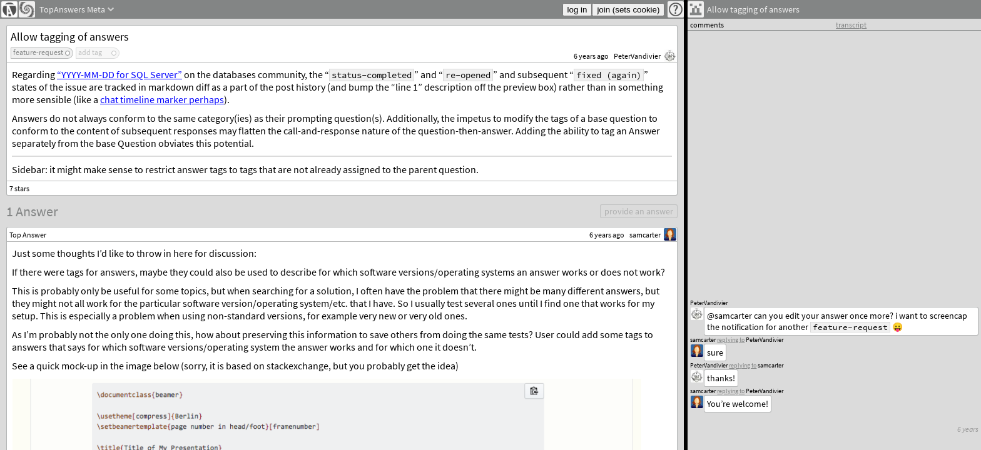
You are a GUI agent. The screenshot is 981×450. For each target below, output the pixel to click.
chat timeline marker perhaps (162, 99)
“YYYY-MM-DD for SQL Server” (119, 74)
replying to (731, 391)
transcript (851, 24)
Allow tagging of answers (70, 36)
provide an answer (638, 211)
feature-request (38, 52)
